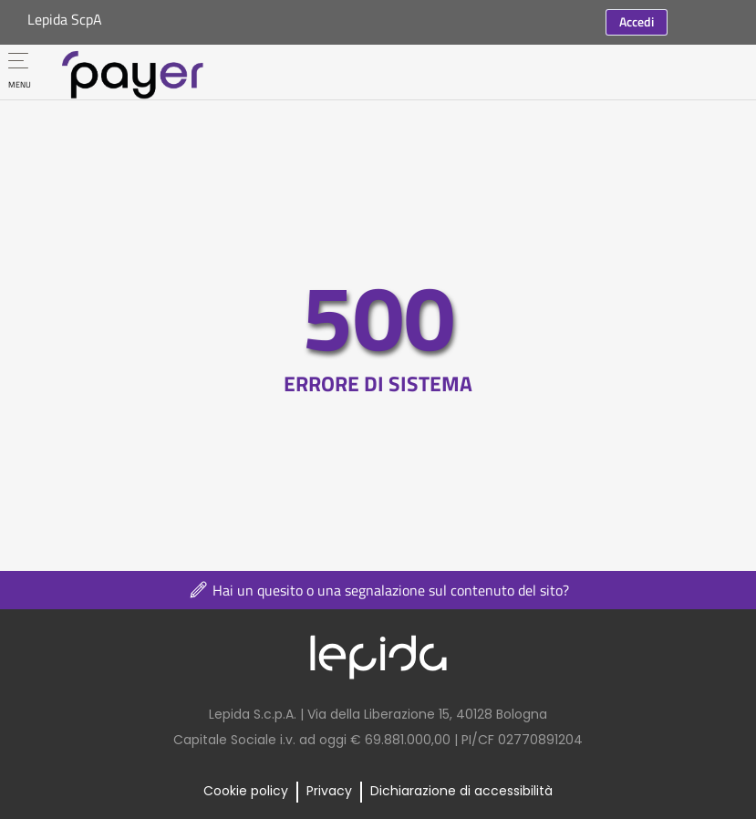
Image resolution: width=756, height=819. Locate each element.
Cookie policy (245, 791)
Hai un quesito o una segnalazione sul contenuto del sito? (378, 590)
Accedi (636, 21)
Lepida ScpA (64, 19)
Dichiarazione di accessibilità (461, 791)
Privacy (329, 791)
